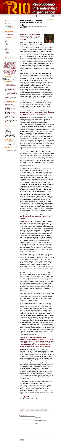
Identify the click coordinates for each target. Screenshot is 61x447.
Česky (6, 40)
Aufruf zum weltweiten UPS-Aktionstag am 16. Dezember (34, 409)
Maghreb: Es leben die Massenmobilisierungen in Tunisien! (33, 410)
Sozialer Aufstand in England (10, 92)
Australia (8, 60)
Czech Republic (12, 62)
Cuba (5, 62)
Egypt (5, 63)
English (6, 43)
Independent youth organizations (9, 65)
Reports (12, 69)
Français (6, 48)
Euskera (6, 45)
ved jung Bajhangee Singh (10, 120)
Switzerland (6, 73)
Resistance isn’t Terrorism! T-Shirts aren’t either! (10, 110)
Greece (10, 64)
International (6, 66)
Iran (9, 66)
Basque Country (13, 60)
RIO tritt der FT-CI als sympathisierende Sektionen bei (10, 85)
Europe (7, 63)
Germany (6, 64)
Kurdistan (11, 66)
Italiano (6, 50)
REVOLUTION (12, 70)
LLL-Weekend (11, 67)
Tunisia (9, 73)
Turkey (12, 73)
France (12, 63)
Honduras (13, 64)
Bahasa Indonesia (8, 49)
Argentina (5, 60)
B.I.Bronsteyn (7, 104)
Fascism (9, 63)
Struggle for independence (10, 72)
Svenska (6, 53)
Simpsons (4, 71)
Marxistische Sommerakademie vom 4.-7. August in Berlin (10, 97)
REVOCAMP (6, 70)
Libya (7, 67)
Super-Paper (13, 72)
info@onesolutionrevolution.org (11, 150)
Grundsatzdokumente (9, 34)
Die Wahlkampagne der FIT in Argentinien (10, 106)
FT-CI (25, 396)
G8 (15, 63)
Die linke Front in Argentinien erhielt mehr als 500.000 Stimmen (10, 89)
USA (14, 73)
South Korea (9, 71)
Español (6, 44)
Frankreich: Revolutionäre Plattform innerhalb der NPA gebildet (31, 23)
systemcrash (7, 116)
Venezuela (10, 74)
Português (7, 52)
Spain (12, 71)
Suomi (6, 47)
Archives (4, 78)
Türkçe (6, 54)
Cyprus (8, 62)
